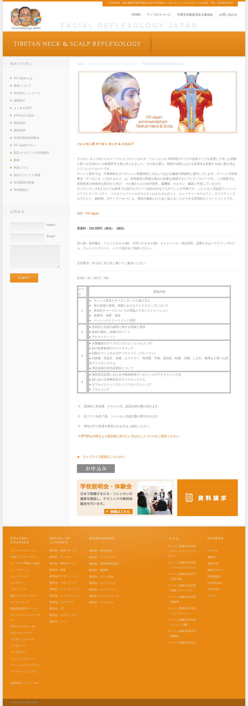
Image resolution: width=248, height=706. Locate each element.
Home (80, 64)
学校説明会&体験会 (26, 138)
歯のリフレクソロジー (23, 595)
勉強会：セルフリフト (102, 589)
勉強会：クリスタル (101, 602)
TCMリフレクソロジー (24, 556)
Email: (51, 236)
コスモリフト (18, 645)
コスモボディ (18, 652)
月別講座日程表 (24, 182)
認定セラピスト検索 (27, 175)
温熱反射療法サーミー (23, 608)
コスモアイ (17, 582)
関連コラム (21, 167)
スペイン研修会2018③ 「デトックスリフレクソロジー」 (183, 551)
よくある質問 (22, 108)
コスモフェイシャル (22, 639)
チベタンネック (19, 601)
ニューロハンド (19, 576)
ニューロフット (19, 569)
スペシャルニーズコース (25, 665)
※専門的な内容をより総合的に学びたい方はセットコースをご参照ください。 (130, 436)
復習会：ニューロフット (64, 589)
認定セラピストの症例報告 (31, 152)
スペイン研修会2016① (182, 642)
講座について (22, 85)
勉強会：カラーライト (102, 582)
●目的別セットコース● (24, 682)
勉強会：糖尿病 (98, 569)
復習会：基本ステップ (63, 550)
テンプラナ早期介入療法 (25, 563)
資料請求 (19, 130)
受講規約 (19, 123)
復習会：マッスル (60, 556)
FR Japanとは (23, 78)
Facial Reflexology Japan (25, 702)
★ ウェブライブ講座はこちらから (100, 457)
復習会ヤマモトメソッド (64, 576)
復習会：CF (57, 608)
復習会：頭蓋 (58, 569)
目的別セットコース (27, 93)
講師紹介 (19, 100)
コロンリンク (18, 589)
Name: (51, 225)
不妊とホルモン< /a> (23, 626)
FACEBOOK (215, 582)
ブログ (211, 595)
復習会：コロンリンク (63, 582)
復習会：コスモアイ (62, 601)
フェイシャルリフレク (23, 550)
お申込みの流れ (24, 115)
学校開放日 (21, 190)
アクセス (212, 550)
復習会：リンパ (59, 621)
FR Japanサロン (25, 145)
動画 (17, 160)
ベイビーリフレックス (23, 671)
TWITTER (213, 589)
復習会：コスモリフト (63, 614)
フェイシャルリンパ (22, 658)
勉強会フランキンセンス (104, 595)
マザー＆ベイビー (21, 632)
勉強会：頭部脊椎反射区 (104, 563)
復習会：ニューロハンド (64, 595)
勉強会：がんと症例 (101, 576)
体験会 (211, 557)
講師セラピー (215, 569)
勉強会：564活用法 (101, 550)
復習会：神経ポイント (63, 563)
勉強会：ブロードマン (102, 557)
